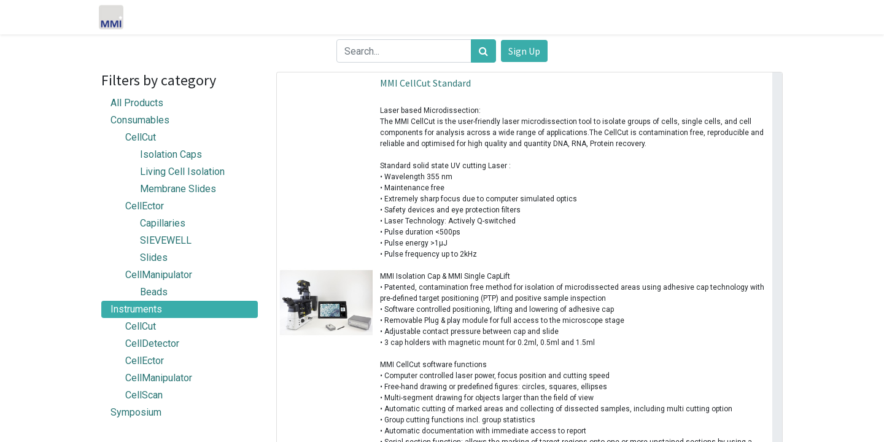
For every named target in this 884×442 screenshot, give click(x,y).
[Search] (483, 51)
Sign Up (524, 51)
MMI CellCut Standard (425, 83)
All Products (136, 103)
